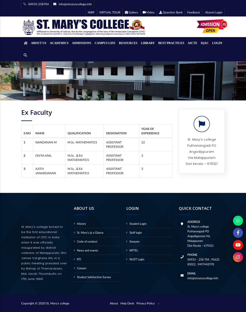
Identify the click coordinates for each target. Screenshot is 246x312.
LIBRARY (148, 43)
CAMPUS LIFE (105, 43)
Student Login (138, 223)
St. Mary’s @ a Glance (90, 232)
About (115, 303)
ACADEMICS (59, 43)
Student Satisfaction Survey (94, 277)
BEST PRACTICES (171, 43)
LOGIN (217, 43)
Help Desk (128, 303)
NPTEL (133, 250)
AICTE (192, 43)
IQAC (205, 43)
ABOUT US (38, 43)
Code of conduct (87, 241)
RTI (79, 259)
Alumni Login (213, 12)
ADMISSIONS (81, 43)
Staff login (135, 232)
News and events (87, 250)
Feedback (193, 12)
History (81, 223)
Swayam (134, 241)
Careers (82, 268)
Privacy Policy (145, 303)
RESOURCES (128, 43)
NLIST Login (136, 259)
